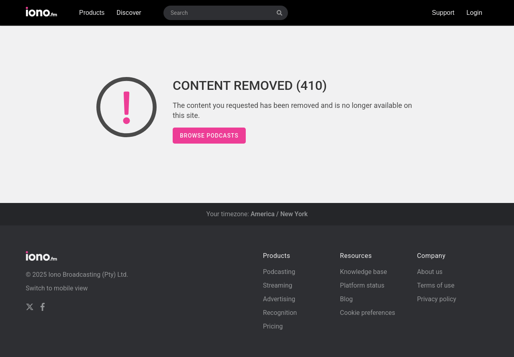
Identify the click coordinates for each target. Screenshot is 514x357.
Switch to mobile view (57, 288)
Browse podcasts (209, 135)
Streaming (277, 285)
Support (443, 12)
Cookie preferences (367, 312)
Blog (346, 299)
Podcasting (279, 272)
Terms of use (435, 285)
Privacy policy (436, 299)
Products (91, 12)
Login (474, 12)
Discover (128, 12)
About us (430, 272)
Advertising (279, 299)
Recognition (280, 312)
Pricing (273, 326)
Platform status (362, 285)
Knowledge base (363, 272)
